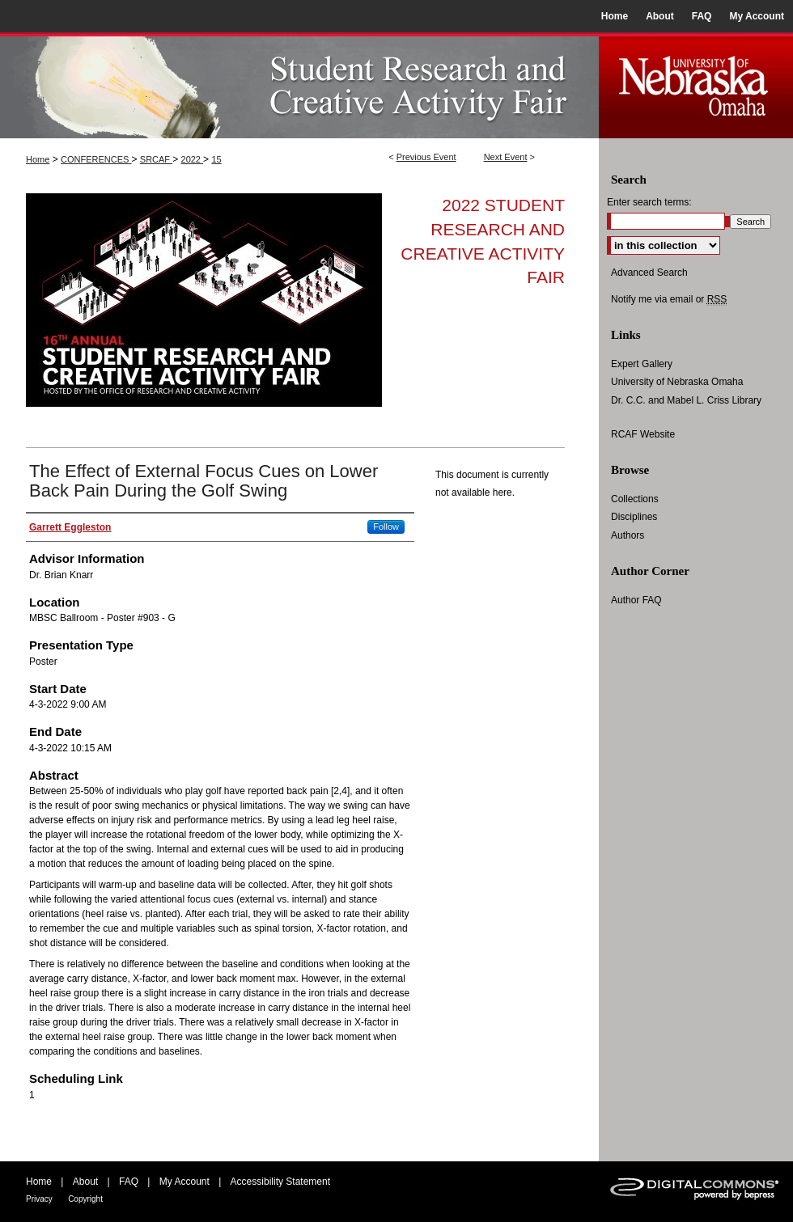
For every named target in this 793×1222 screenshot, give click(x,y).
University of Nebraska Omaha (677, 381)
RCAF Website (643, 434)
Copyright (85, 1199)
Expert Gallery (641, 364)
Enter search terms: (649, 202)
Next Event (506, 157)
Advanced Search (649, 272)
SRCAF (156, 159)
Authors (627, 535)
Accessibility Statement (280, 1181)
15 (216, 159)
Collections (635, 499)
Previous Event (426, 157)
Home (37, 159)
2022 (192, 159)
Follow (386, 526)
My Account (184, 1181)
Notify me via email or (669, 299)
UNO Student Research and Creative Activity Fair (299, 85)
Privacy (39, 1199)
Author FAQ (636, 600)
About (85, 1181)
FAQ (128, 1181)
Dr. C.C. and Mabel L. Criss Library (686, 400)
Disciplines (634, 516)
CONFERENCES (96, 159)
